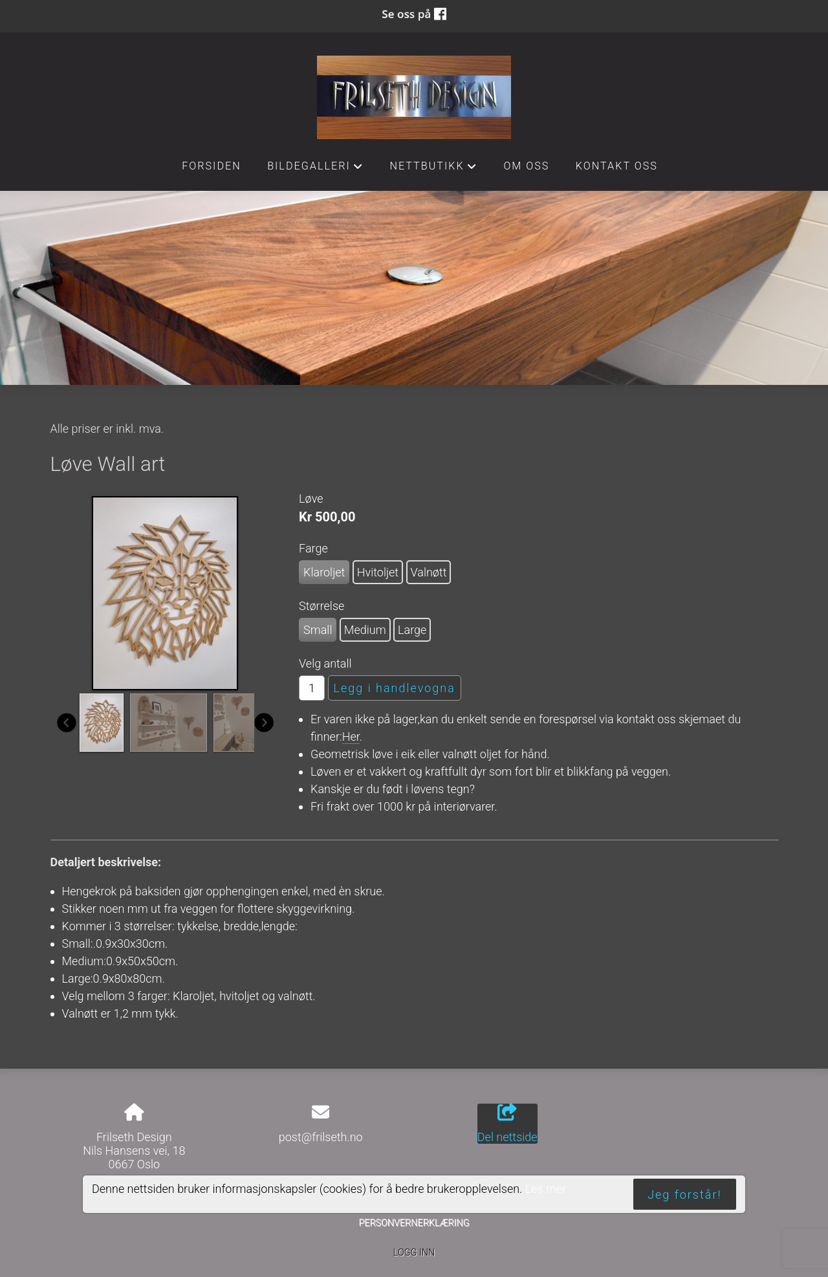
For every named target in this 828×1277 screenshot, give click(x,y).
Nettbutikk (433, 169)
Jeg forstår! (684, 1194)
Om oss (526, 166)
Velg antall (325, 663)
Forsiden (211, 166)
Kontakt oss (617, 166)
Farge (313, 548)
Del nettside (507, 1124)
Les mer (546, 1188)
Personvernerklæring (413, 1222)
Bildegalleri (315, 169)
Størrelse (321, 606)
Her (351, 736)
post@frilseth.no (321, 1137)
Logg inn (414, 1252)
